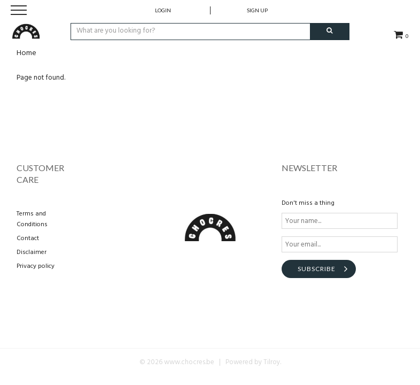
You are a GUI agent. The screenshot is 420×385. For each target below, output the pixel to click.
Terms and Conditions (32, 219)
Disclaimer (31, 252)
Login (163, 10)
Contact (28, 238)
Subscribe (317, 269)
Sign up (257, 10)
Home (26, 53)
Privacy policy (36, 266)
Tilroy (271, 362)
